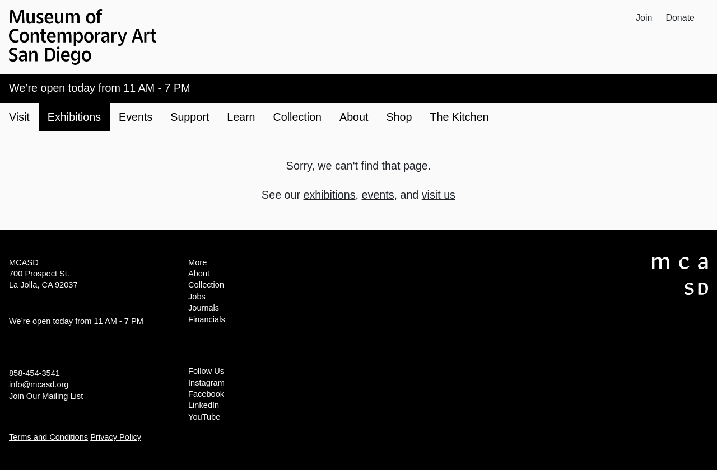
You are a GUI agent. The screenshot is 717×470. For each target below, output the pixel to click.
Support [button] (189, 117)
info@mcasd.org (38, 384)
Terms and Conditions (48, 437)
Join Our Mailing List (46, 396)
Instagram (206, 382)
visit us (438, 195)
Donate (680, 17)
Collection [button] (297, 117)
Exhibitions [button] (74, 117)
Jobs (197, 296)
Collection (206, 284)
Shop (399, 117)
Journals (203, 307)
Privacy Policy (115, 437)
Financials (206, 319)
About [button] (353, 117)
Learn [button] (241, 117)
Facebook (206, 393)
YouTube (204, 416)
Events (135, 117)
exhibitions (330, 195)
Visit (19, 117)
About (198, 273)
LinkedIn (203, 405)
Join (644, 17)
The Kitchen (459, 117)
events (377, 195)
